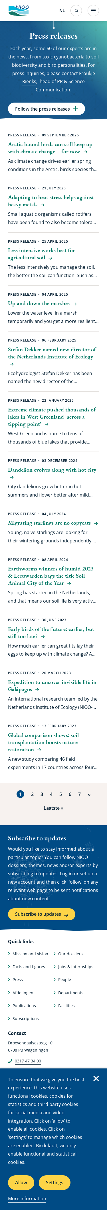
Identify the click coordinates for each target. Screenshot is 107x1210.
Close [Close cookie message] (96, 1078)
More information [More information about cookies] (27, 1198)
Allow (21, 1182)
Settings (54, 1182)
